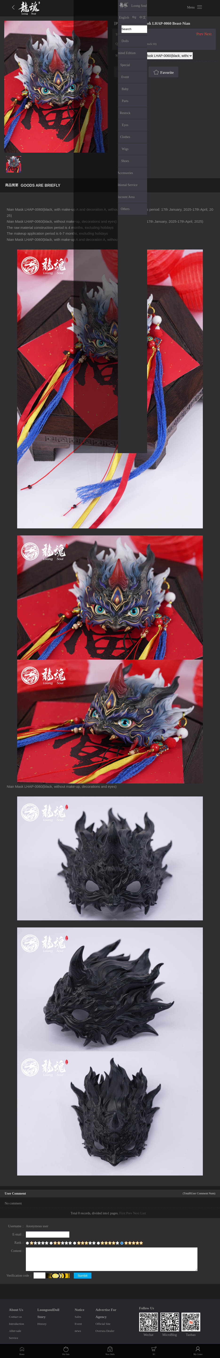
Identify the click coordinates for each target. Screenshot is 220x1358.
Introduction (16, 1324)
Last (143, 1213)
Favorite (163, 72)
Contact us (15, 1316)
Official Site (102, 1324)
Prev (199, 34)
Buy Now (129, 72)
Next (208, 34)
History (42, 1324)
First (122, 1213)
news (78, 1331)
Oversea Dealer (104, 1331)
